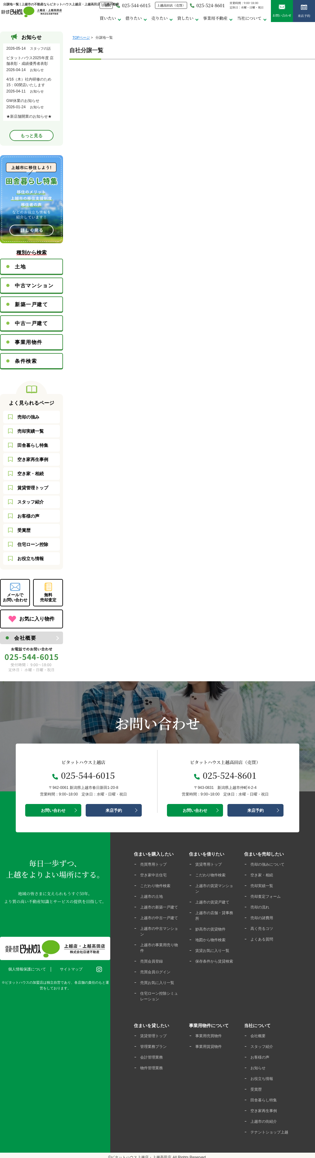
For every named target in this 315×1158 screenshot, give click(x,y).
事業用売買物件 (208, 1036)
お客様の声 (28, 516)
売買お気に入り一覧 (157, 983)
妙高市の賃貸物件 (210, 929)
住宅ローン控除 (32, 544)
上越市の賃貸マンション (214, 889)
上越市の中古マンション (159, 931)
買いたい (108, 18)
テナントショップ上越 (269, 1132)
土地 (20, 266)
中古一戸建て (31, 323)
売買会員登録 (151, 961)
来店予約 (304, 11)
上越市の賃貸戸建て (212, 902)
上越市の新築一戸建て (159, 907)
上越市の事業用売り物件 (159, 948)
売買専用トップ (153, 864)
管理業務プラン (153, 1046)
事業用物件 (29, 342)
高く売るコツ (261, 928)
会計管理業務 (151, 1057)
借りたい (133, 18)
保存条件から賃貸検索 (214, 961)
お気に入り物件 (36, 618)
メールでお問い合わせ (15, 597)
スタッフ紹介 (30, 501)
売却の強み (28, 416)
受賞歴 (24, 530)
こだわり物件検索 (155, 886)
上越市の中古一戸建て (159, 918)
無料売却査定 (48, 597)
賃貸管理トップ (32, 487)
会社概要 (25, 638)
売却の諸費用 (261, 918)
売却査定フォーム (265, 896)
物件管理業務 (151, 1068)
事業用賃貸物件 (208, 1046)
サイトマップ (71, 969)
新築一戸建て (31, 304)
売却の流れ (259, 907)
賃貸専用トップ (208, 864)
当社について (249, 18)
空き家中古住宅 (153, 875)
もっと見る (31, 135)
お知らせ (258, 1068)
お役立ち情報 (30, 558)
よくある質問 (261, 939)
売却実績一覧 (30, 431)
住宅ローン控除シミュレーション (159, 996)
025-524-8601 (207, 5)
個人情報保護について (27, 969)
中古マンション (34, 285)
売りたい (159, 18)
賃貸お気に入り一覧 (212, 950)
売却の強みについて (267, 864)
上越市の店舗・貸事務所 (214, 916)
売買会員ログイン (155, 972)
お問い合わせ (281, 11)
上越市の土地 (151, 896)
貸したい (185, 18)
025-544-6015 (133, 5)
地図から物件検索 (210, 940)
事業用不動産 (215, 18)
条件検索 (26, 361)
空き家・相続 (30, 473)
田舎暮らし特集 (32, 445)
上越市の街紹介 (263, 1121)
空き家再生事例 (32, 459)
